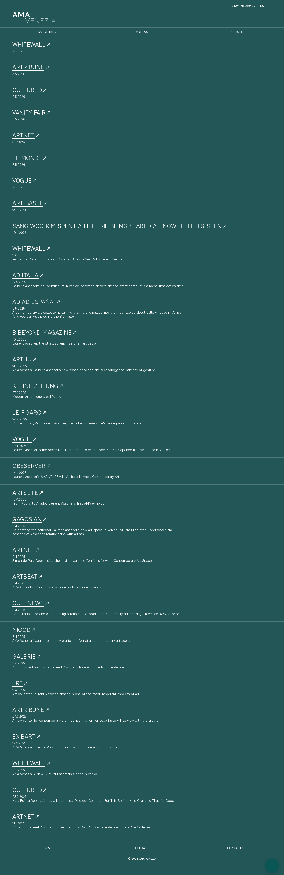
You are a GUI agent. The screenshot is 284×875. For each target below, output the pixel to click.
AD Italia (25, 276)
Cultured (27, 790)
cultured (27, 90)
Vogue (22, 181)
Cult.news (28, 604)
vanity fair (29, 113)
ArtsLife (25, 493)
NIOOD (21, 630)
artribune (28, 68)
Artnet (23, 550)
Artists (237, 31)
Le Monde (27, 158)
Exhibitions (47, 31)
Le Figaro (26, 413)
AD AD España (33, 302)
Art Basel (27, 204)
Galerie (24, 657)
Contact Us (236, 848)
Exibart (24, 737)
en (262, 6)
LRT (17, 684)
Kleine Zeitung (35, 386)
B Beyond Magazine (42, 333)
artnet (23, 136)
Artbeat (24, 577)
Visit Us (142, 31)
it (270, 6)
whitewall (28, 45)
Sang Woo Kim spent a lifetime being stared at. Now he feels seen (117, 226)
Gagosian (27, 520)
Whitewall (28, 249)
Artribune (28, 710)
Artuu (22, 360)
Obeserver (29, 466)
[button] (272, 866)
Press (47, 848)
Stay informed (241, 6)
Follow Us (142, 848)
